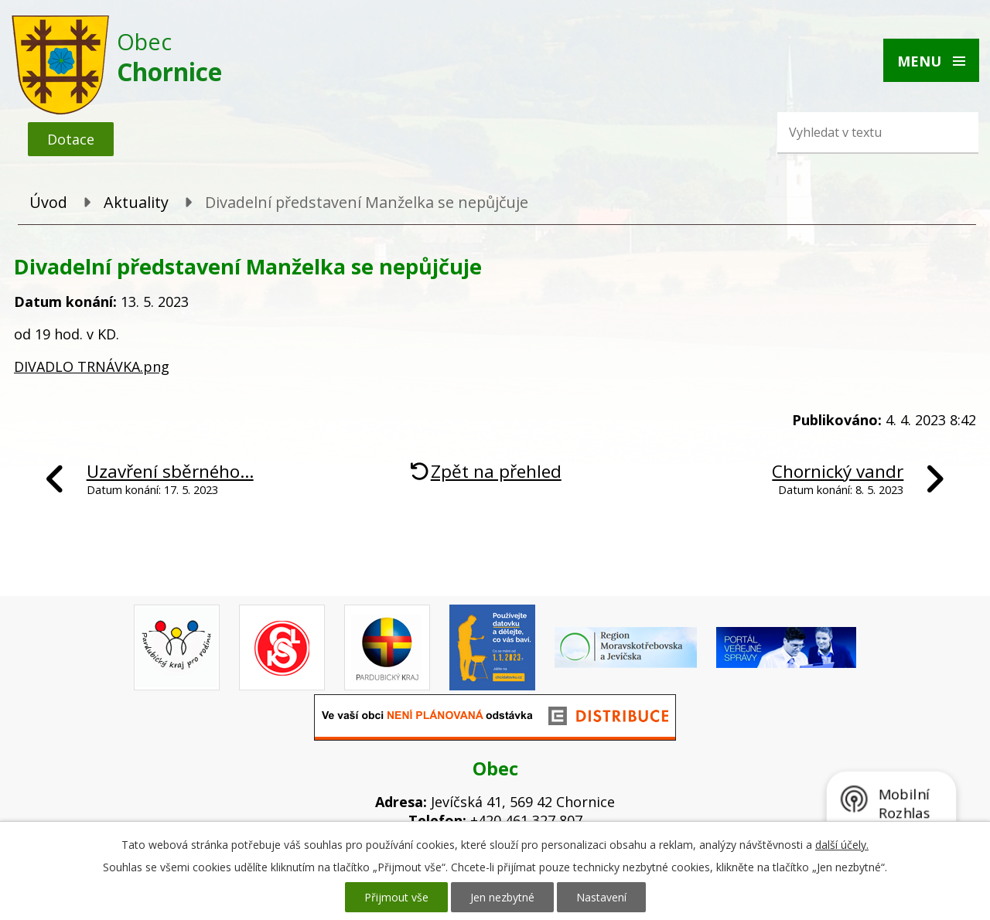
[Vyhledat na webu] (854, 132)
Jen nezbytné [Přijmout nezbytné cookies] (502, 897)
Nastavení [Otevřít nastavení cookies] (601, 897)
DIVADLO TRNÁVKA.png (91, 366)
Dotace (70, 139)
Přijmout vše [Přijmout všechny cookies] (396, 897)
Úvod (48, 202)
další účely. (842, 844)
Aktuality (136, 202)
